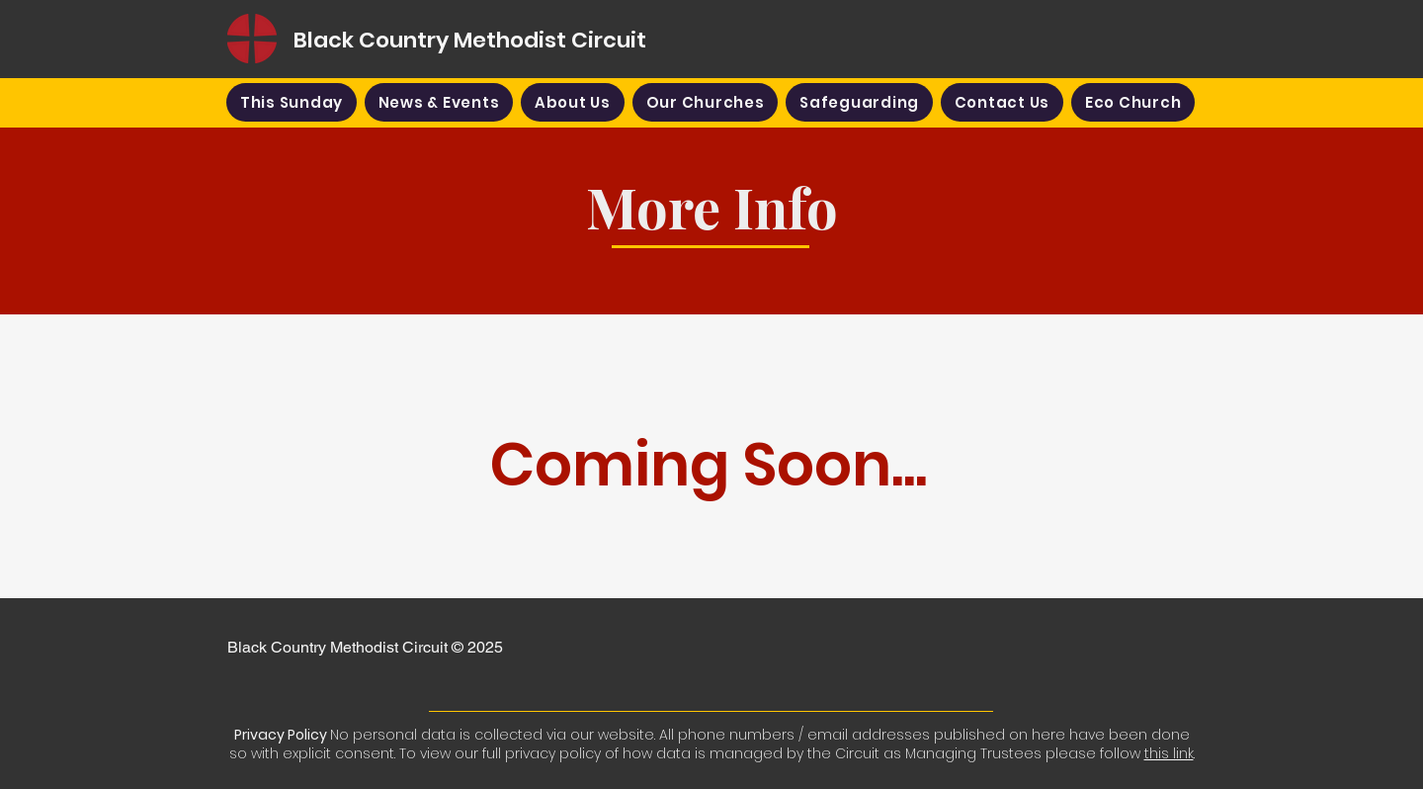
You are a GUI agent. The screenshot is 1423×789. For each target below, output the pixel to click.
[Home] (252, 38)
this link (1169, 753)
